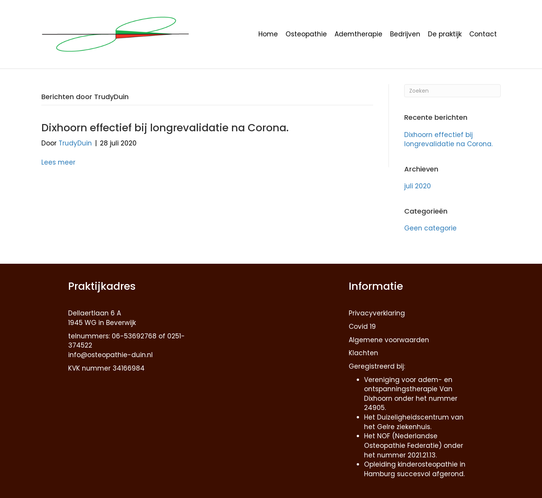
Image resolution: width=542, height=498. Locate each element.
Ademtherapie (358, 34)
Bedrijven (405, 34)
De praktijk (445, 34)
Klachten (363, 353)
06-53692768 (134, 336)
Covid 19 (362, 326)
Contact (483, 34)
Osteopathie (306, 34)
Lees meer (58, 162)
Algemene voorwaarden (389, 340)
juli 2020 (417, 186)
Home (268, 34)
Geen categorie (430, 228)
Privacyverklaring (377, 313)
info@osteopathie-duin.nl (110, 354)
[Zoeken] (452, 90)
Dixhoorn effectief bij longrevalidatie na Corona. (165, 128)
